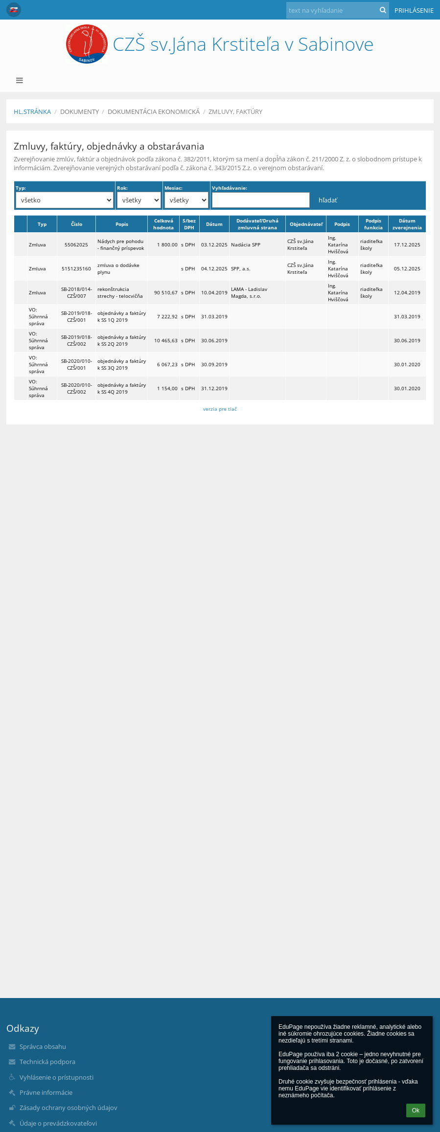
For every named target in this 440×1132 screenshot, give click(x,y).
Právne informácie (46, 1092)
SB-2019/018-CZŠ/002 (76, 340)
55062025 (76, 244)
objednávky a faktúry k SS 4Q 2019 (121, 388)
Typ (42, 224)
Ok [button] (415, 1110)
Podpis (342, 224)
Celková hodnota (163, 224)
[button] (13, 10)
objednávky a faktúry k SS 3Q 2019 (121, 364)
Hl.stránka (32, 111)
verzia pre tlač (220, 408)
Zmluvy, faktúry (235, 111)
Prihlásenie (414, 10)
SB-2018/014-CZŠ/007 (76, 292)
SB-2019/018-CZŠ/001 (76, 316)
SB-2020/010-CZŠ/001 (76, 364)
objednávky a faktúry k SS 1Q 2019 (121, 316)
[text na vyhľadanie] (338, 10)
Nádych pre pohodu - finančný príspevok (120, 244)
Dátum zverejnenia (407, 224)
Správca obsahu (43, 1046)
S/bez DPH (189, 224)
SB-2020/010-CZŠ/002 (76, 388)
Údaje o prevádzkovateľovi (58, 1123)
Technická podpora (47, 1061)
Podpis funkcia (373, 224)
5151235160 (76, 268)
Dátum (214, 224)
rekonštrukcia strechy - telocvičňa (120, 292)
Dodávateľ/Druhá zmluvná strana (257, 224)
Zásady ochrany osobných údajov (68, 1107)
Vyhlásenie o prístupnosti (56, 1077)
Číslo (76, 224)
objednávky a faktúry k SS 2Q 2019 (121, 340)
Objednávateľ (306, 224)
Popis (122, 224)
